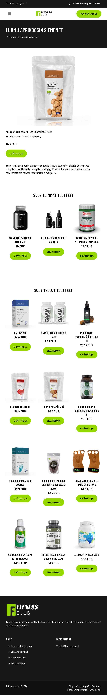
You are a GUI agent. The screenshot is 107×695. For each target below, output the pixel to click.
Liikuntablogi (18, 663)
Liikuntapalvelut (19, 651)
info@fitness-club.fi (69, 646)
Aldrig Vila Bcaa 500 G (86, 554)
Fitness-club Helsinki (21, 646)
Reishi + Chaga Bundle (53, 238)
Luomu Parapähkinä (53, 407)
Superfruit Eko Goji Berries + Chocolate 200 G (53, 484)
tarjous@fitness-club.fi (90, 3)
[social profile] (26, 3)
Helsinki (75, 3)
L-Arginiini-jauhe (20, 407)
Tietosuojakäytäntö (77, 689)
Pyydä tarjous (88, 13)
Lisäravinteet (26, 131)
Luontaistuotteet (43, 131)
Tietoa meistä (18, 657)
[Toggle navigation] (9, 13)
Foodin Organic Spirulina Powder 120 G (87, 410)
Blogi (71, 686)
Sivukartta (95, 689)
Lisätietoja (16, 153)
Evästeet (95, 686)
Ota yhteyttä (82, 686)
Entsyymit (20, 333)
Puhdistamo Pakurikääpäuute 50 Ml (87, 336)
